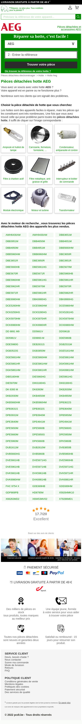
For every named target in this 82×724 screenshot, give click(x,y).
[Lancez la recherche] (78, 17)
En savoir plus (64, 703)
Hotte (41, 75)
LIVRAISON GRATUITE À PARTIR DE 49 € (25, 2)
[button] (41, 44)
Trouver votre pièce (41, 64)
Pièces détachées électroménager (18, 75)
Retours (9, 667)
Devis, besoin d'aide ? (17, 657)
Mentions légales (14, 684)
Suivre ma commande (17, 662)
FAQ (7, 670)
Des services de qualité (17, 692)
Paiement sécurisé (15, 689)
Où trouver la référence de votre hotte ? (28, 71)
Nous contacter (13, 659)
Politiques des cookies (17, 686)
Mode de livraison (14, 665)
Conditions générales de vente (21, 681)
